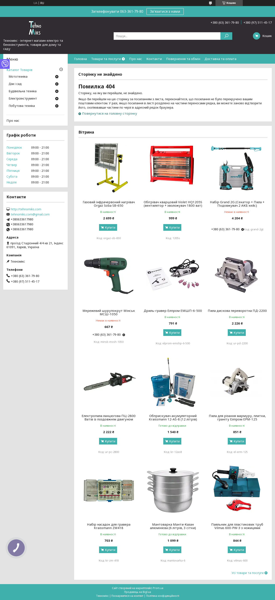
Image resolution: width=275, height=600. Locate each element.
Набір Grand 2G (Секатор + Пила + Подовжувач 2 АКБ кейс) (237, 203)
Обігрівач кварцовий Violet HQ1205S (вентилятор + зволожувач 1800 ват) (173, 203)
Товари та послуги (106, 59)
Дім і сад (15, 84)
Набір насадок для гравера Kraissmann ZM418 (108, 526)
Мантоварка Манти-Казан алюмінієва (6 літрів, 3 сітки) (173, 526)
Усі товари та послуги (248, 573)
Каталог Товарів (19, 70)
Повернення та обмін (183, 59)
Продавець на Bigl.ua (137, 592)
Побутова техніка (22, 106)
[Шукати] (226, 36)
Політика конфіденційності (162, 596)
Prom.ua (158, 588)
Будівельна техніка (23, 91)
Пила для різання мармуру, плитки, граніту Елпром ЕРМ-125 (237, 417)
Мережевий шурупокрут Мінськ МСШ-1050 (108, 312)
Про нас (135, 59)
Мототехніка (18, 76)
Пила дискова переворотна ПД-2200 (237, 310)
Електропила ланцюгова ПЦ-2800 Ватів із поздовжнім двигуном (109, 417)
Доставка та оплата (220, 59)
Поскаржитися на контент (127, 596)
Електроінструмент (23, 98)
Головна (80, 59)
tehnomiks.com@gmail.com (30, 214)
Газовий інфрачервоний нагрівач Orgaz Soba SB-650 (109, 203)
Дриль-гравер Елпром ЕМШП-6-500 (173, 310)
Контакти (154, 59)
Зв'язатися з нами (165, 11)
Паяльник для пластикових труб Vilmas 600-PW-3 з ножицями (237, 526)
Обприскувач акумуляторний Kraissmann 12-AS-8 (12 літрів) (173, 417)
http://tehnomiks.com (26, 209)
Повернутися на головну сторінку (109, 113)
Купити (110, 227)
